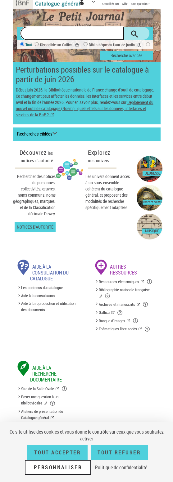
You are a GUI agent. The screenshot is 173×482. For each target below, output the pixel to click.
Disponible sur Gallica (60, 45)
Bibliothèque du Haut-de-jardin (116, 45)
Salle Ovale (29, 55)
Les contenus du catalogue (42, 287)
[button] (150, 282)
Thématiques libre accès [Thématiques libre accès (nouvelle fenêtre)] (118, 329)
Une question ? (140, 4)
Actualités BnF (111, 4)
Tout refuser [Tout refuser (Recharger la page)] (119, 452)
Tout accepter (57, 452)
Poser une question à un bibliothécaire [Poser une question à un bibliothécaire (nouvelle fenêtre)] (39, 400)
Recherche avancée (126, 55)
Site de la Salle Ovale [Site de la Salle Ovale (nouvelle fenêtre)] (37, 388)
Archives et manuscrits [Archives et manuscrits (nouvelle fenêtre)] (117, 304)
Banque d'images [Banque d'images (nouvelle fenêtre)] (112, 321)
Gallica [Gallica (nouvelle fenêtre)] (104, 312)
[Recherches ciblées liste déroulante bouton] (38, 134)
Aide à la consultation (38, 295)
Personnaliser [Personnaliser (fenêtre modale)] (58, 467)
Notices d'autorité (35, 227)
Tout (28, 44)
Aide (125, 4)
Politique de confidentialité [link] (121, 467)
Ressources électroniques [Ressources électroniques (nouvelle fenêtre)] (119, 281)
